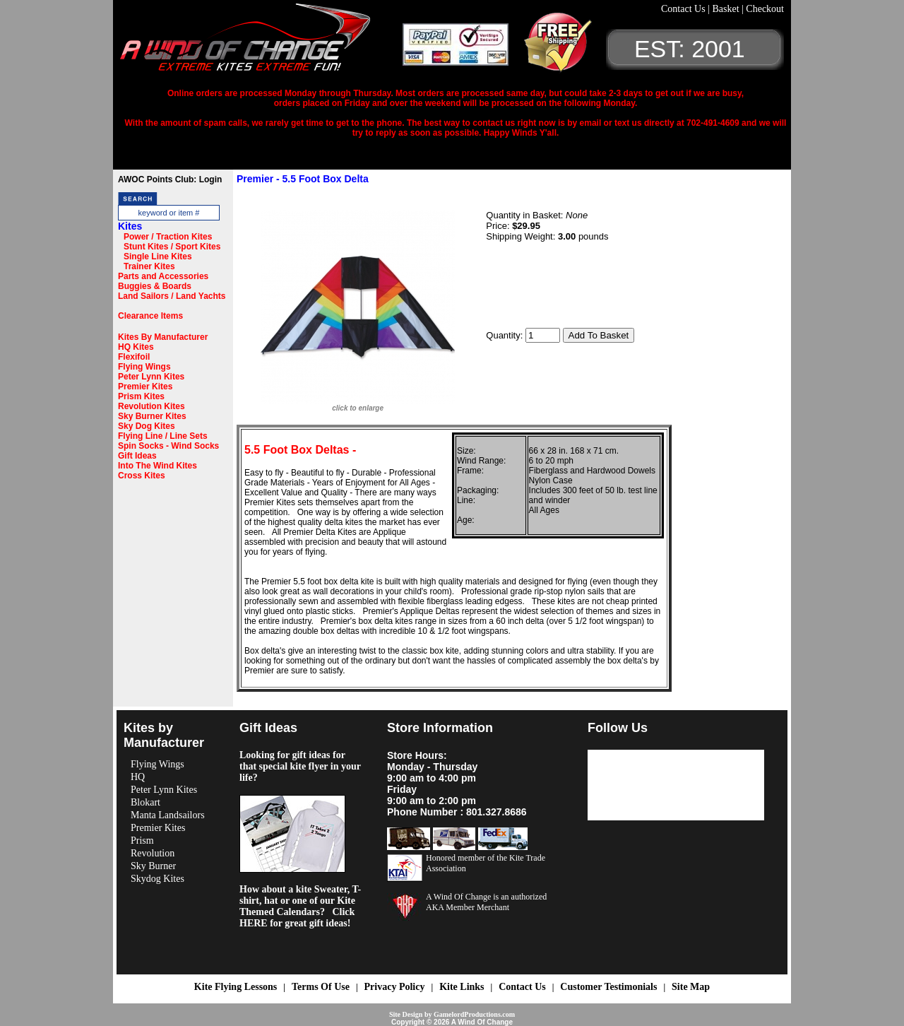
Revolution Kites (151, 406)
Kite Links (461, 986)
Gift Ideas (137, 456)
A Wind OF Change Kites (261, 42)
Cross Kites (141, 475)
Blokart (145, 802)
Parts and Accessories (163, 276)
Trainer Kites (149, 266)
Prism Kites (141, 396)
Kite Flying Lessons (235, 986)
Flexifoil (134, 357)
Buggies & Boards (154, 286)
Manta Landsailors (168, 815)
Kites (130, 226)
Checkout (765, 9)
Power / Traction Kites (168, 237)
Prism (142, 840)
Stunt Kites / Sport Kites (172, 247)
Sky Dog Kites (146, 426)
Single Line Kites (158, 256)
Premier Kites (145, 386)
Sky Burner (153, 866)
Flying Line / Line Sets (163, 436)
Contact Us (684, 9)
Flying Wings (144, 367)
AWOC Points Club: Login (170, 179)
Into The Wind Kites (157, 466)
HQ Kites (136, 347)
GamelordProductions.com (474, 1014)
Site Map (691, 986)
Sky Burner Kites (152, 416)
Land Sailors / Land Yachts (172, 296)
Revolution (152, 853)
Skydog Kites (157, 878)
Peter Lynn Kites (151, 377)
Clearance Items (150, 316)
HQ (138, 777)
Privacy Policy (394, 986)
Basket (727, 9)
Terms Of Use (321, 986)
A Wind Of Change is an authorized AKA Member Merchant (486, 902)
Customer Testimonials (608, 986)
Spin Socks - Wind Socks (168, 446)
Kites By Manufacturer (163, 337)
